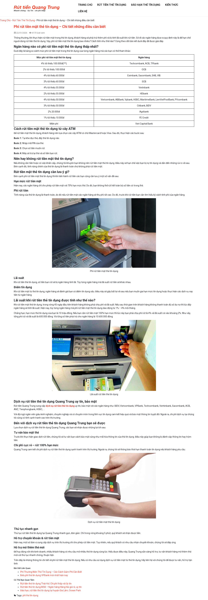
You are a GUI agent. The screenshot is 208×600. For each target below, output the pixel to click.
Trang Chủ (5, 20)
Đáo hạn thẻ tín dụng (145, 4)
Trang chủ (85, 4)
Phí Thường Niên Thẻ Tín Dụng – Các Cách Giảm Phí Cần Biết (51, 572)
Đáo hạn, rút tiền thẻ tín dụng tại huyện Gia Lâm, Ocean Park (50, 590)
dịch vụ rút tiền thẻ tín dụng (60, 406)
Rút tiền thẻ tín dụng (111, 4)
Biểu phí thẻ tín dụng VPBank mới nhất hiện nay (44, 575)
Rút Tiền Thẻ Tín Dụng (23, 20)
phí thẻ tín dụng (30, 595)
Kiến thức (171, 4)
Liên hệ (82, 11)
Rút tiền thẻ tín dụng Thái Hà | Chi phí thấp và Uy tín (46, 583)
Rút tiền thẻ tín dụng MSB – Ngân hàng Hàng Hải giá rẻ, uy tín (51, 587)
